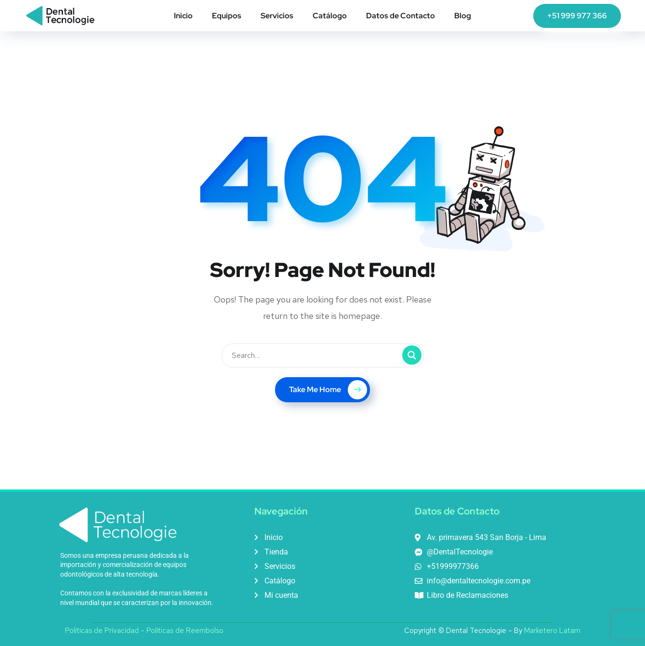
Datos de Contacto (400, 16)
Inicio (183, 16)
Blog (462, 16)
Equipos (226, 16)
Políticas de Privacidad (102, 630)
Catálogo (330, 16)
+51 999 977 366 (577, 16)
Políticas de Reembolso (185, 630)
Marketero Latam (552, 630)
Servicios (277, 16)
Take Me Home (328, 389)
